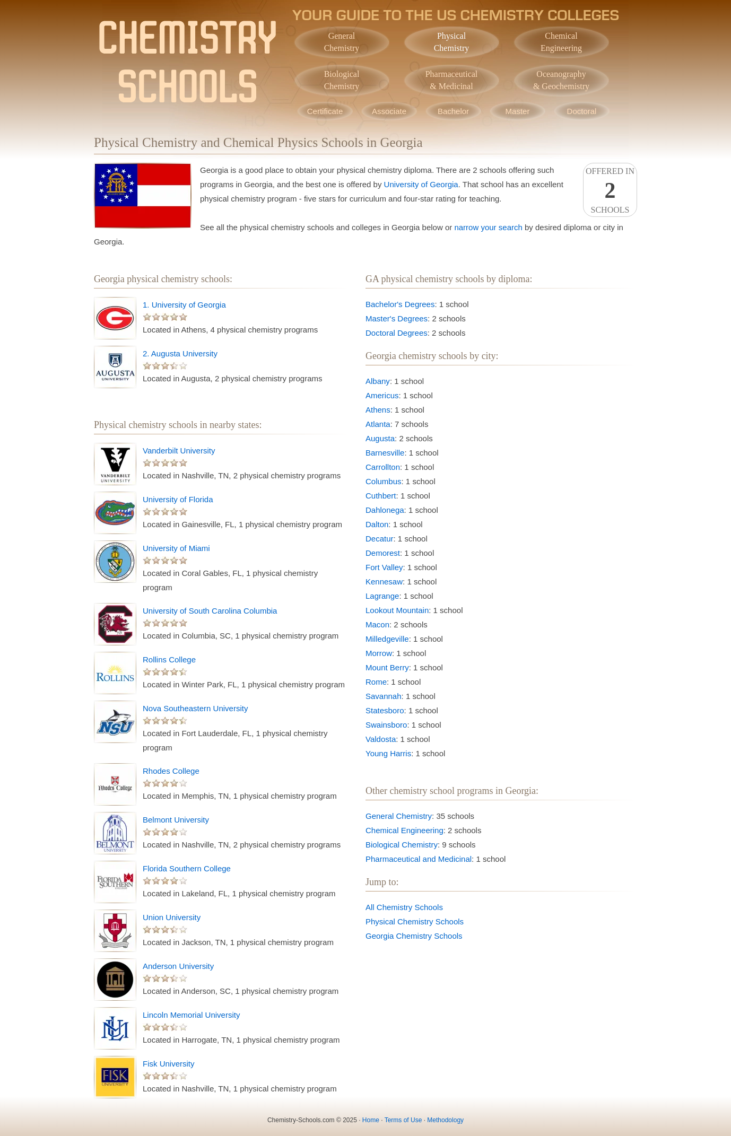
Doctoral (582, 111)
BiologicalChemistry (342, 80)
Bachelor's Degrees (400, 304)
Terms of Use (403, 1120)
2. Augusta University (180, 353)
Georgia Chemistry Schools (414, 935)
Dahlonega (385, 509)
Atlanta (378, 424)
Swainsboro (386, 724)
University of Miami (176, 548)
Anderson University (178, 966)
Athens (378, 409)
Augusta (380, 438)
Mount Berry (387, 667)
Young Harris (388, 753)
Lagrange (382, 595)
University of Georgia (421, 184)
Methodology (445, 1120)
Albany (378, 381)
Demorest (383, 552)
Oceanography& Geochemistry (561, 80)
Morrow (379, 653)
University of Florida (178, 499)
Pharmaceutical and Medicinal (419, 858)
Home (370, 1120)
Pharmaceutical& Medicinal (451, 80)
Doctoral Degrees (397, 332)
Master (518, 111)
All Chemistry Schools (404, 907)
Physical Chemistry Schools (415, 921)
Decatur (380, 538)
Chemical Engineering (404, 830)
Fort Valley (384, 567)
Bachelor (453, 111)
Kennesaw (384, 581)
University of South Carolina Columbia (210, 610)
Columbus (384, 481)
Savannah (384, 696)
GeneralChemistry (342, 42)
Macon (377, 624)
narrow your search (488, 227)
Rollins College (169, 659)
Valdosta (381, 739)
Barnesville (385, 452)
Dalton (377, 524)
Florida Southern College (187, 868)
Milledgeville (387, 638)
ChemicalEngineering (561, 42)
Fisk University (169, 1063)
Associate (389, 111)
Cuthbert (381, 495)
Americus (382, 395)
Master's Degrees (397, 318)
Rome (376, 681)
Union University (172, 917)
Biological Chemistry (402, 844)
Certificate (325, 111)
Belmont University (176, 819)
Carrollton (383, 466)
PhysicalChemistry (451, 42)
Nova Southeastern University (195, 708)
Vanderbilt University (179, 450)
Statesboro (385, 710)
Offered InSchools (610, 190)
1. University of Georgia (184, 304)
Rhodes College (171, 770)
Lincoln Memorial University (191, 1014)
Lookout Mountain (397, 610)
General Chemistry (399, 815)
